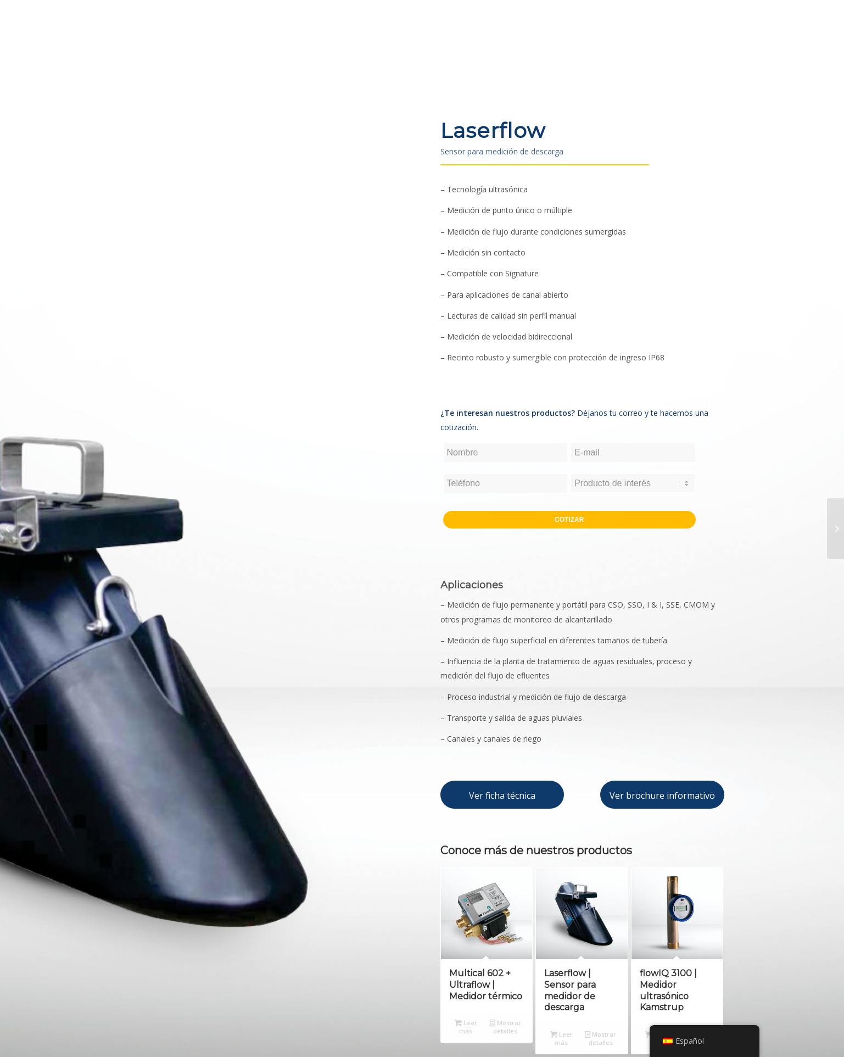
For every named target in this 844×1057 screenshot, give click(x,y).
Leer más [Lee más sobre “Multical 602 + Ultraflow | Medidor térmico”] (466, 1026)
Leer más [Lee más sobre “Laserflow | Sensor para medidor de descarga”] (561, 1038)
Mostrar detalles (505, 1026)
